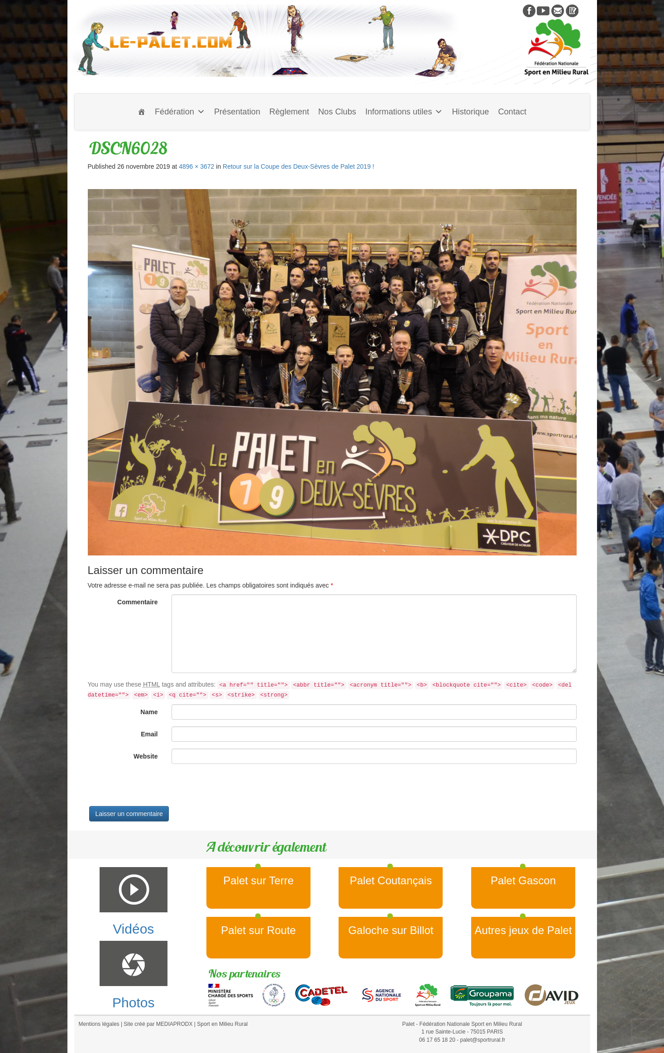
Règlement (289, 111)
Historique (470, 111)
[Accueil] (141, 112)
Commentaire (137, 602)
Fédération (180, 112)
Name (149, 712)
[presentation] (156, 788)
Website (146, 756)
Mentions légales (99, 1024)
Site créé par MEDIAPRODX (158, 1024)
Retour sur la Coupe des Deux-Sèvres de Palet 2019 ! (298, 166)
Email (149, 734)
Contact (512, 111)
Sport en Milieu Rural (222, 1024)
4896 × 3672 (196, 166)
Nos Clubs (337, 111)
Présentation (237, 111)
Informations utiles (404, 112)
